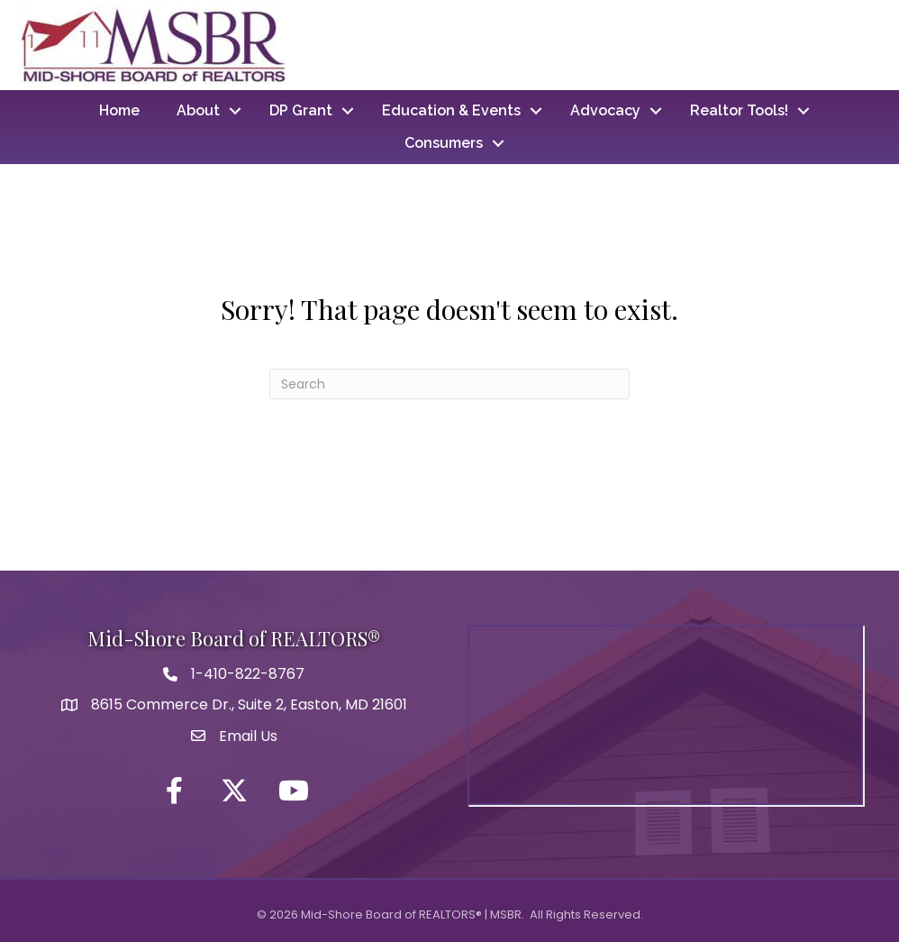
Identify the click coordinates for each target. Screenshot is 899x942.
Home (119, 110)
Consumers (443, 142)
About (198, 110)
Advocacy (605, 110)
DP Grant (300, 110)
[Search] (449, 384)
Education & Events (451, 110)
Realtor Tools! (739, 110)
